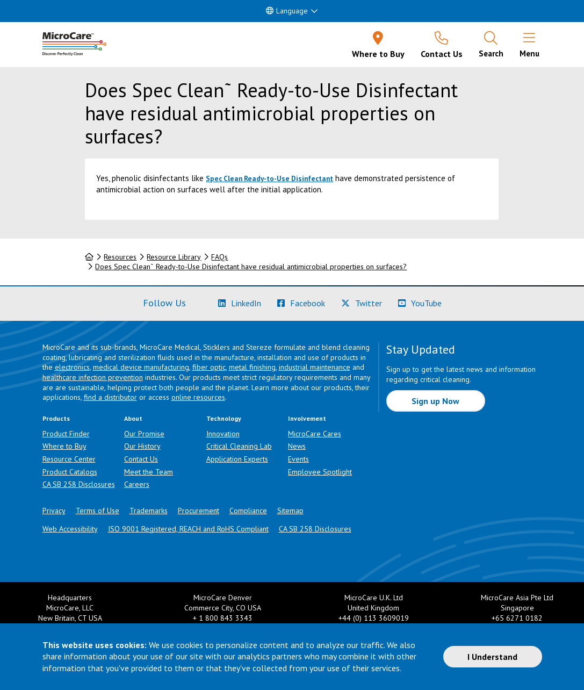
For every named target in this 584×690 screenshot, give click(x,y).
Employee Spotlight (320, 472)
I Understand (492, 656)
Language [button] (287, 11)
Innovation (223, 434)
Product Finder (66, 434)
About (133, 418)
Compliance (248, 510)
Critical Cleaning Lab (239, 446)
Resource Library (174, 257)
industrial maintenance (314, 367)
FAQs (219, 257)
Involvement (307, 418)
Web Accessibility (70, 529)
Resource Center (69, 459)
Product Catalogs (69, 472)
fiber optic (209, 367)
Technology (223, 418)
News (297, 446)
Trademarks (148, 510)
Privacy (54, 510)
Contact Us (141, 459)
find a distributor (110, 397)
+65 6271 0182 (517, 618)
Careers (136, 484)
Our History (142, 446)
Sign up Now (435, 401)
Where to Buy (64, 446)
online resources (198, 397)
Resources (120, 257)
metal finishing (252, 367)
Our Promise (144, 434)
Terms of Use (97, 510)
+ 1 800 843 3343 (223, 618)
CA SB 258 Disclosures (78, 484)
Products (56, 418)
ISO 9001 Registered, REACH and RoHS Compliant (188, 529)
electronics (72, 367)
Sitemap (290, 510)
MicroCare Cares (314, 434)
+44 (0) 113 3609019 (373, 618)
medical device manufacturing (141, 367)
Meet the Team (148, 472)
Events (298, 459)
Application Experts (237, 459)
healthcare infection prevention (92, 377)
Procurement (198, 510)
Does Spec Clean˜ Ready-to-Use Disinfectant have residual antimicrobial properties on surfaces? (251, 266)
